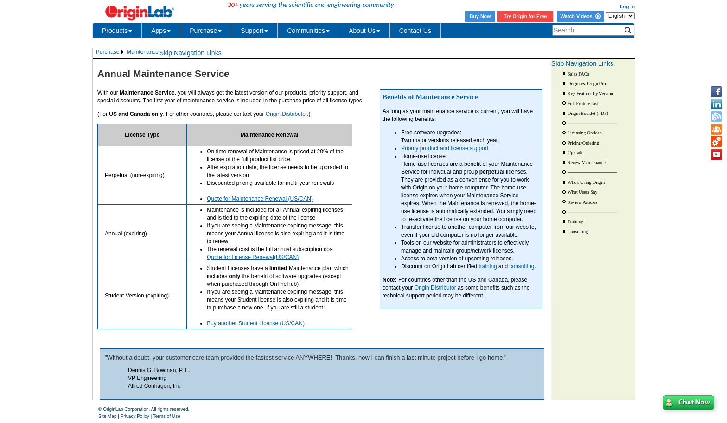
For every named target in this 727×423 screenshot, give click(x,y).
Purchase (206, 30)
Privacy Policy (135, 416)
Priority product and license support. (445, 148)
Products (117, 30)
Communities (308, 30)
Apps (161, 30)
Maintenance (143, 52)
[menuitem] (110, 52)
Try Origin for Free (525, 16)
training (487, 266)
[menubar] (127, 52)
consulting (521, 266)
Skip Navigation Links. (583, 63)
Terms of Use (166, 416)
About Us (364, 30)
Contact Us (415, 30)
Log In (627, 6)
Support (254, 30)
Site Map (107, 416)
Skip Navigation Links (190, 53)
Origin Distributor (435, 287)
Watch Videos (580, 16)
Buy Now (480, 16)
